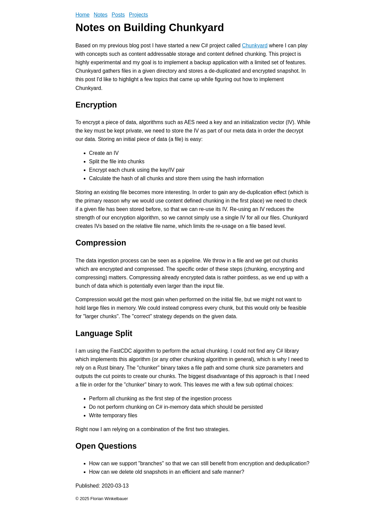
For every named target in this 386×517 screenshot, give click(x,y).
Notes (100, 15)
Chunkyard (255, 45)
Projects (138, 15)
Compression (101, 242)
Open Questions (106, 446)
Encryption (96, 104)
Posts (118, 15)
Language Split (104, 333)
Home (83, 15)
